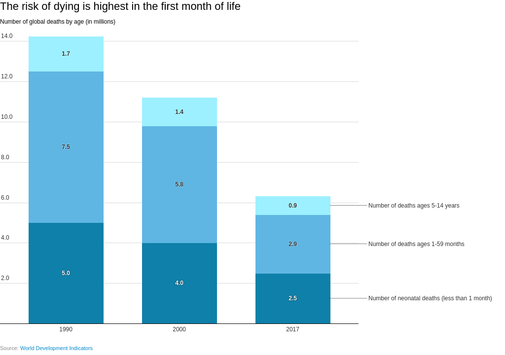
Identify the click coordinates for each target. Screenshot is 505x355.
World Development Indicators (56, 348)
